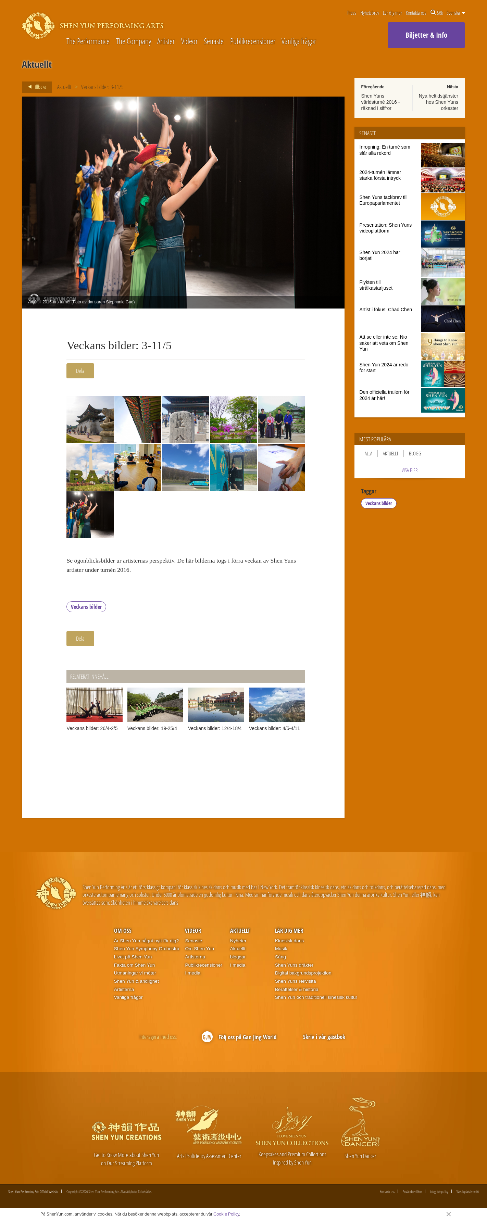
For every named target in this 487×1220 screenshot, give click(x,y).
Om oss (123, 932)
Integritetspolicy (439, 1193)
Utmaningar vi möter (135, 975)
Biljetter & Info (426, 35)
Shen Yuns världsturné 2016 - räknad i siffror (380, 102)
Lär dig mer (392, 12)
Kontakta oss (416, 12)
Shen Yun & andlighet (136, 983)
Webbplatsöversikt (468, 1193)
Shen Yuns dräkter (294, 966)
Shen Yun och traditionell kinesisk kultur (316, 999)
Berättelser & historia (297, 991)
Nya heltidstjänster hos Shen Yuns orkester (438, 102)
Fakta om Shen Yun (134, 966)
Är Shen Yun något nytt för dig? (146, 942)
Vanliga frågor (299, 42)
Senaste (214, 42)
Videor (189, 42)
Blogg (415, 453)
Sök (436, 12)
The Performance (88, 42)
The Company (133, 42)
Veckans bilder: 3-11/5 (102, 87)
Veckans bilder (86, 609)
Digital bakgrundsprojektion (303, 975)
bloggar (238, 958)
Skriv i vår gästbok (324, 1039)
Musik (281, 950)
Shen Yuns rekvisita (295, 983)
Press (351, 12)
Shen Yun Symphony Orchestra (146, 950)
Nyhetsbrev (369, 12)
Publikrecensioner (252, 42)
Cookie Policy (226, 1214)
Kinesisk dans (289, 942)
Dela (80, 371)
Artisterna (124, 991)
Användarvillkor (412, 1193)
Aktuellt (64, 87)
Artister (166, 42)
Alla (368, 453)
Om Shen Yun (199, 950)
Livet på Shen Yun (133, 958)
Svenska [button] (456, 12)
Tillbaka (35, 87)
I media (192, 975)
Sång (280, 958)
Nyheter (238, 942)
